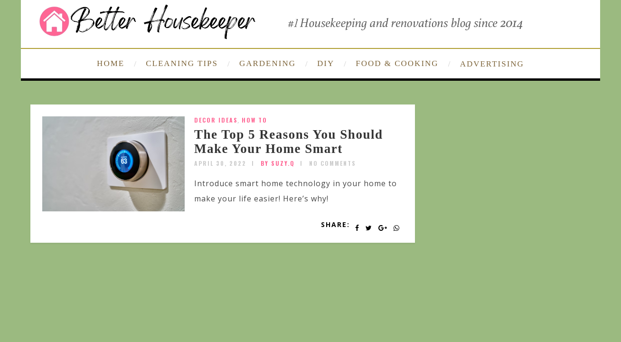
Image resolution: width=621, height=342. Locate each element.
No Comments (332, 163)
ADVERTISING (492, 63)
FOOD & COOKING (397, 63)
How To (254, 120)
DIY (325, 63)
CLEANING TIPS (182, 63)
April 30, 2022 (220, 163)
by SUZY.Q (278, 163)
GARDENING (267, 63)
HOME (110, 63)
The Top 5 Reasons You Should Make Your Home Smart (288, 141)
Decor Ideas (216, 120)
